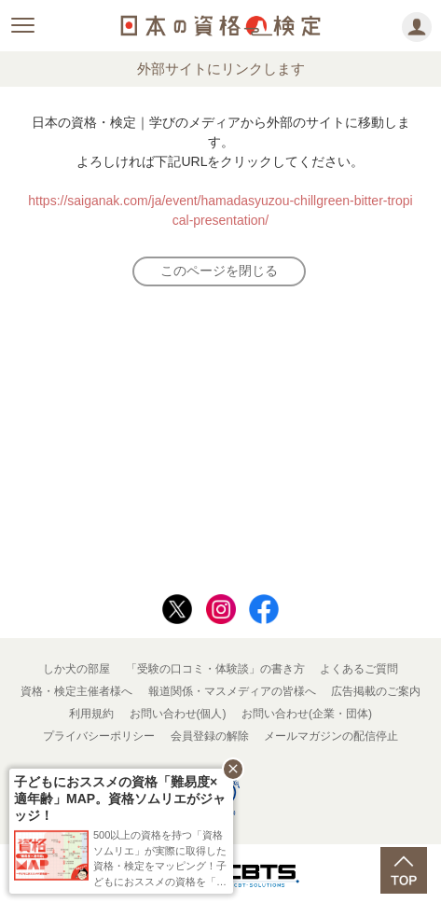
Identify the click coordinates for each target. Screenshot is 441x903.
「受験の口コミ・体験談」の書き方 (215, 668)
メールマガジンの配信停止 (331, 736)
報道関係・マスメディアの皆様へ (232, 691)
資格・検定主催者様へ (76, 691)
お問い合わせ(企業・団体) (306, 713)
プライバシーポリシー (99, 736)
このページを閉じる (219, 270)
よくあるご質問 (359, 668)
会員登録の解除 (210, 736)
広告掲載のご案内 (375, 691)
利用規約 (91, 713)
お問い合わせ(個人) (178, 713)
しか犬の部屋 (76, 668)
